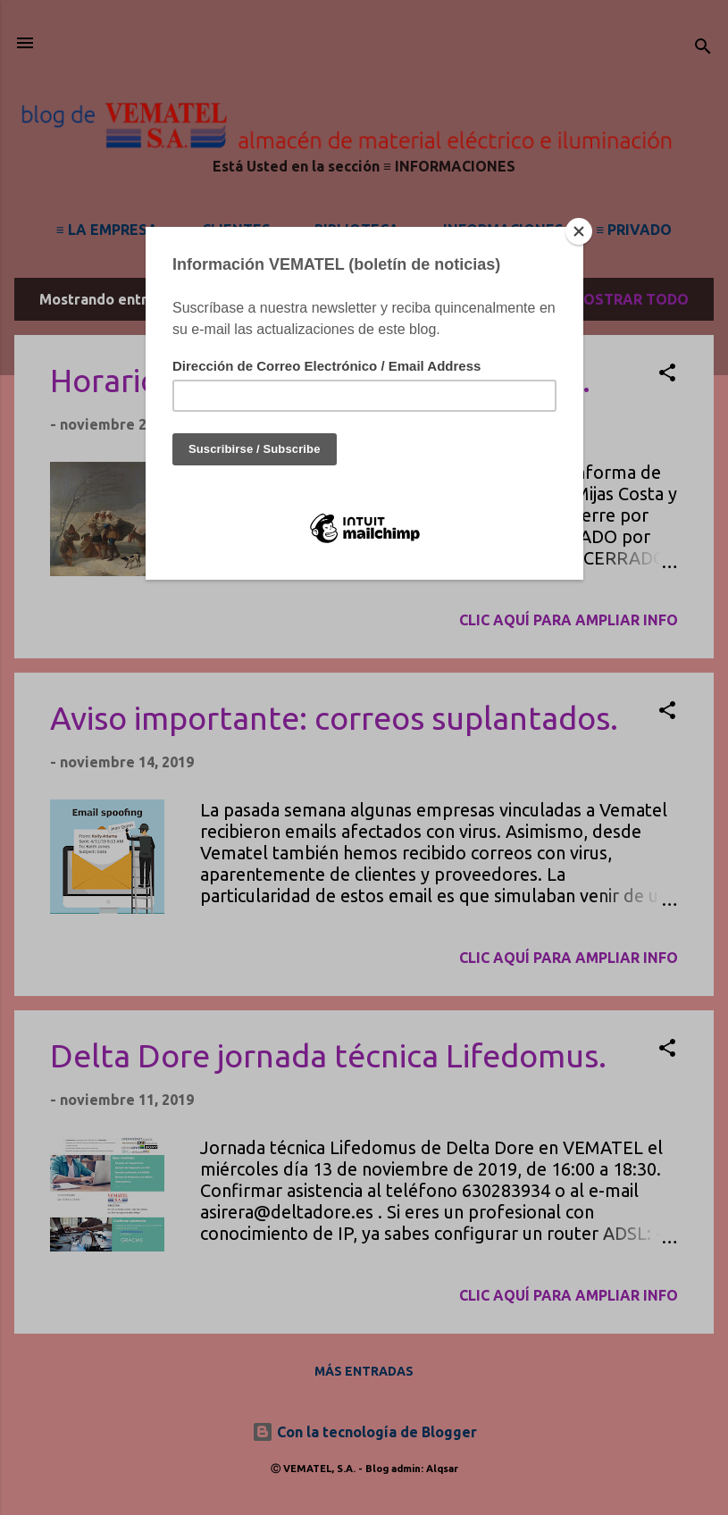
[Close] (578, 231)
